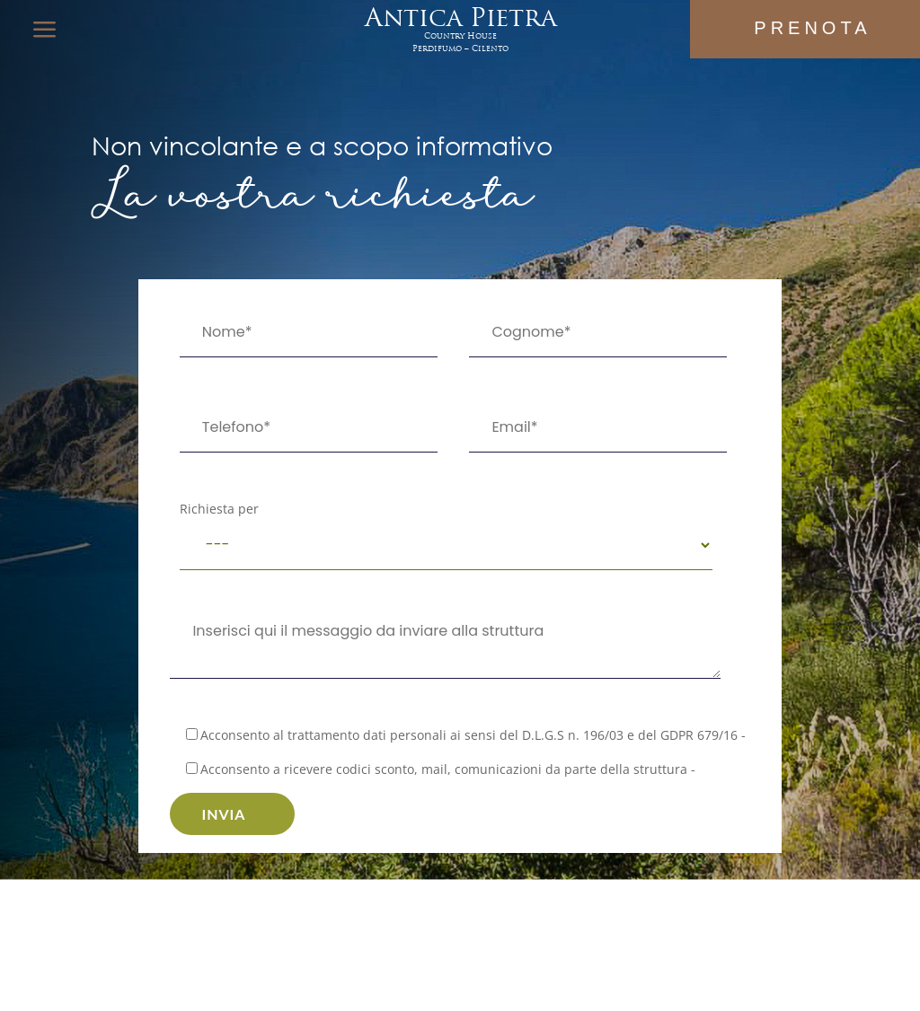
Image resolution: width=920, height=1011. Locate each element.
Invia (223, 813)
